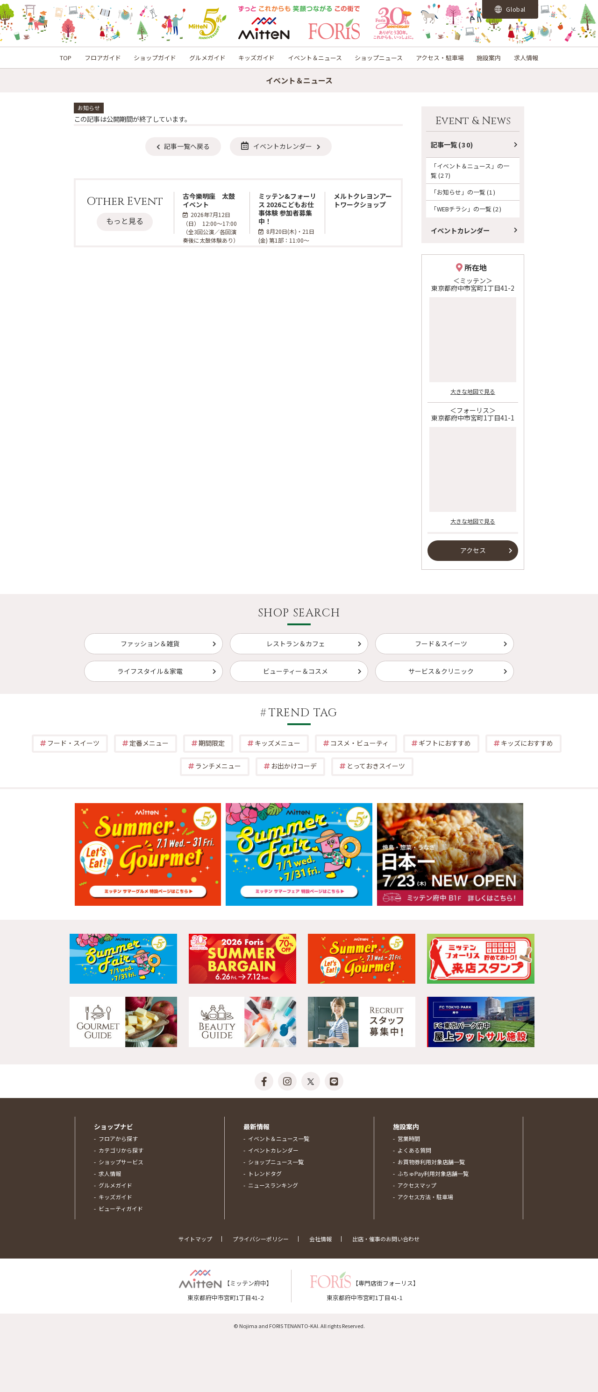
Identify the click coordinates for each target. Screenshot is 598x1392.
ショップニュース (379, 57)
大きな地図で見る (472, 391)
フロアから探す (118, 1138)
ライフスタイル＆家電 (150, 671)
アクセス (473, 550)
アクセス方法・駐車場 (425, 1197)
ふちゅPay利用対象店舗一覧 (433, 1173)
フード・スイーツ (73, 743)
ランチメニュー (218, 765)
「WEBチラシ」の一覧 (466, 208)
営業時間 (409, 1138)
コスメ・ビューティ (359, 743)
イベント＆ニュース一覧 (278, 1138)
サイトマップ (195, 1239)
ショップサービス (121, 1162)
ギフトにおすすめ (445, 743)
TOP (65, 57)
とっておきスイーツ (376, 765)
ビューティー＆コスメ (295, 671)
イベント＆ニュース (315, 57)
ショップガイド (155, 57)
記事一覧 (452, 144)
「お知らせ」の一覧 (463, 192)
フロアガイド (103, 57)
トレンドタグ (265, 1173)
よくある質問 (414, 1150)
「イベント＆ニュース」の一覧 (470, 170)
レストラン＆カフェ (295, 643)
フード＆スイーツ (441, 643)
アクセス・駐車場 (440, 57)
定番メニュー (149, 743)
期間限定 (212, 743)
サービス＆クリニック (441, 671)
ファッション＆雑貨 (150, 643)
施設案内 (489, 57)
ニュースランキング (273, 1185)
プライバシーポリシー (261, 1239)
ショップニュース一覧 (276, 1162)
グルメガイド (207, 57)
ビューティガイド (121, 1208)
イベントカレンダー (276, 146)
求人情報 (526, 57)
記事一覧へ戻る (187, 146)
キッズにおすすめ (527, 743)
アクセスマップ (417, 1185)
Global (510, 9)
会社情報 (320, 1239)
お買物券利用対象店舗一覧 (431, 1162)
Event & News (473, 121)
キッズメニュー (277, 743)
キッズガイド (256, 57)
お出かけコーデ (294, 765)
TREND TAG (303, 713)
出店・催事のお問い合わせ (386, 1239)
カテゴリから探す (121, 1150)
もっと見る (124, 220)
